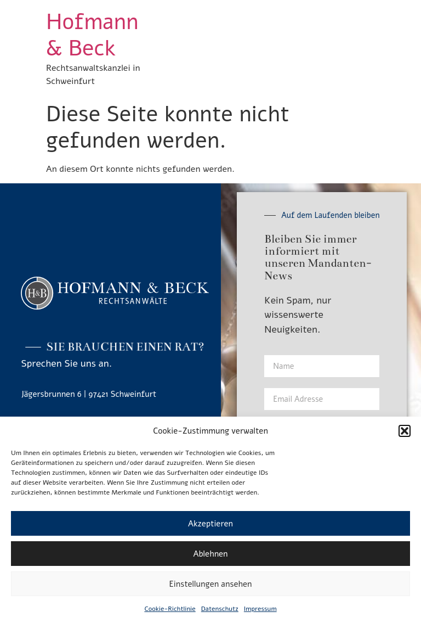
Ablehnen (210, 553)
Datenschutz (219, 608)
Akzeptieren (210, 523)
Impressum (260, 608)
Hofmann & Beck (92, 35)
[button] (404, 430)
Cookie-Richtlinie (169, 608)
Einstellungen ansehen (210, 584)
